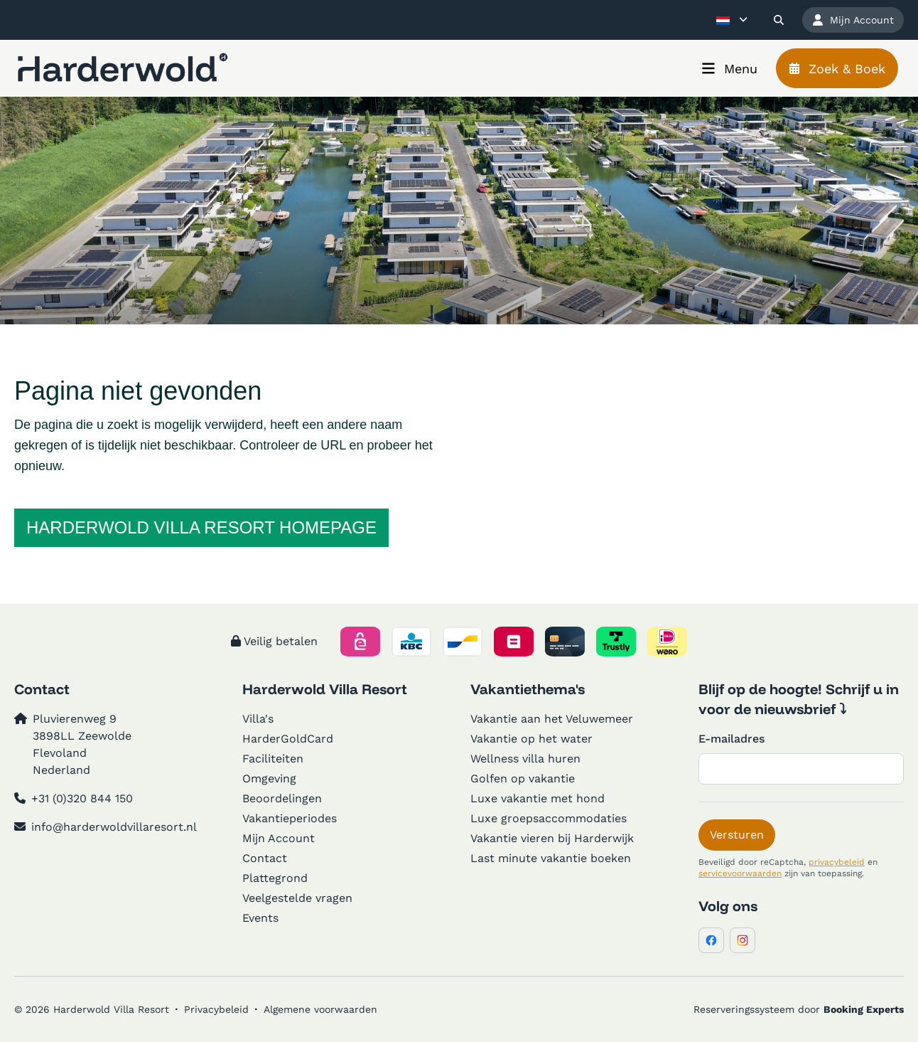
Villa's (258, 718)
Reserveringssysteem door (798, 1009)
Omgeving (269, 778)
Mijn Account (278, 838)
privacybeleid (837, 862)
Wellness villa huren (525, 758)
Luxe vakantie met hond (537, 798)
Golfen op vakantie (522, 778)
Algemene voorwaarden (320, 1009)
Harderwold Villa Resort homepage (201, 527)
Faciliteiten (272, 758)
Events (260, 918)
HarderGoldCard (287, 738)
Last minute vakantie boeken (550, 858)
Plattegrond (275, 878)
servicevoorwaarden (740, 873)
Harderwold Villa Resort (324, 689)
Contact (264, 858)
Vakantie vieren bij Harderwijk (552, 838)
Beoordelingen (282, 798)
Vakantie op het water (531, 738)
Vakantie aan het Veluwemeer (551, 718)
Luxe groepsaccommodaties (548, 818)
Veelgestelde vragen (297, 898)
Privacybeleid (216, 1009)
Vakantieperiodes (289, 818)
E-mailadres (731, 738)
